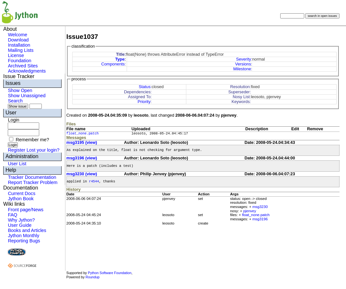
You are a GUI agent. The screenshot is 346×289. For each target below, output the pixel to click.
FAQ (12, 214)
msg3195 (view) (81, 142)
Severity (243, 59)
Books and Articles (27, 230)
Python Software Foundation (109, 273)
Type (119, 59)
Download (18, 39)
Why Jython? (21, 220)
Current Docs (21, 193)
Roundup (92, 277)
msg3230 (260, 207)
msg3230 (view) (81, 173)
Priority (144, 101)
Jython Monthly (23, 235)
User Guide (19, 225)
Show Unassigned (26, 95)
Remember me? (32, 139)
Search (15, 100)
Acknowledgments (27, 71)
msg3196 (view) (81, 158)
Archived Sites (23, 65)
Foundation (19, 60)
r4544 (94, 181)
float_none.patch (82, 133)
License (16, 55)
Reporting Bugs (24, 240)
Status (144, 86)
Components (113, 64)
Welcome (17, 34)
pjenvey (249, 211)
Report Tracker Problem (32, 182)
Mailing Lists (20, 50)
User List (17, 163)
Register (16, 150)
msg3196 (260, 219)
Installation (19, 45)
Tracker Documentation (32, 177)
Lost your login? (43, 150)
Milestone (242, 68)
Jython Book (20, 198)
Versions (243, 64)
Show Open (20, 90)
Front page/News (25, 209)
